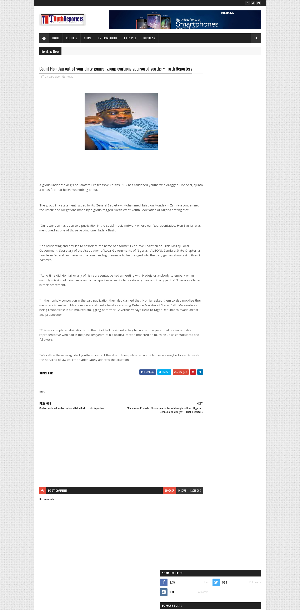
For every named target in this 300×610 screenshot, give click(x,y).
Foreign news (225, 234)
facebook (179, 502)
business (213, 219)
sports (221, 263)
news (69, 84)
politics (200, 263)
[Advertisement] (113, 464)
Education (201, 227)
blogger (153, 502)
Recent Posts (210, 113)
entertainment (224, 227)
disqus (166, 502)
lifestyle (130, 38)
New (210, 249)
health (245, 234)
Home (55, 38)
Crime (88, 38)
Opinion (200, 256)
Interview (200, 241)
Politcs (240, 256)
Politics (71, 38)
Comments (244, 113)
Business (149, 38)
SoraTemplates (59, 604)
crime (232, 219)
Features (200, 234)
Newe (225, 249)
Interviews (221, 241)
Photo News (220, 256)
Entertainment (108, 38)
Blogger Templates (93, 604)
